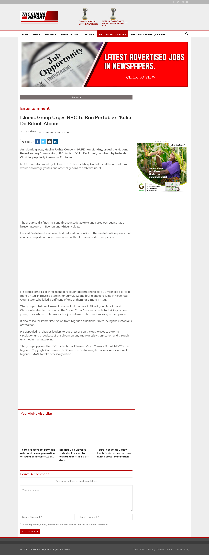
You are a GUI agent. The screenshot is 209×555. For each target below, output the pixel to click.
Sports (89, 34)
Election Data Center (112, 34)
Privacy (151, 549)
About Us (171, 549)
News (36, 34)
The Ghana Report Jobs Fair (148, 34)
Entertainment (70, 34)
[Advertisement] (76, 196)
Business (50, 34)
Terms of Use (139, 549)
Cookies (161, 549)
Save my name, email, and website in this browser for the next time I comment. (65, 524)
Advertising (183, 549)
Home (25, 34)
